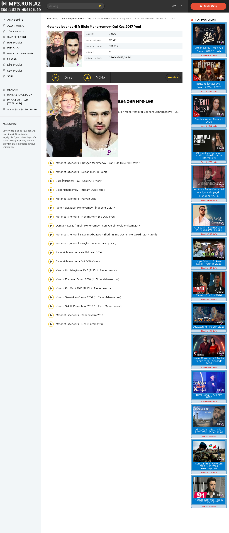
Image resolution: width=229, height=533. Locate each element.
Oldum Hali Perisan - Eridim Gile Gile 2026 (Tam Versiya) (209, 155)
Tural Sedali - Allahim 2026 (209, 396)
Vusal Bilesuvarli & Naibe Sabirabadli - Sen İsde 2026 (209, 361)
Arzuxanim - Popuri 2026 (209, 327)
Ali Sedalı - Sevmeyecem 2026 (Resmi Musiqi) (209, 229)
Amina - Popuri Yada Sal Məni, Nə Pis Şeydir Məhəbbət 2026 (209, 192)
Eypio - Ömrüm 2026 (209, 295)
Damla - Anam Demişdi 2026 (209, 120)
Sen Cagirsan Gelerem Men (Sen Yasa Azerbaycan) (209, 466)
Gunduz (173, 78)
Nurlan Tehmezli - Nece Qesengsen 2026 (208, 501)
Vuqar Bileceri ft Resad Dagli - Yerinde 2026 (209, 263)
